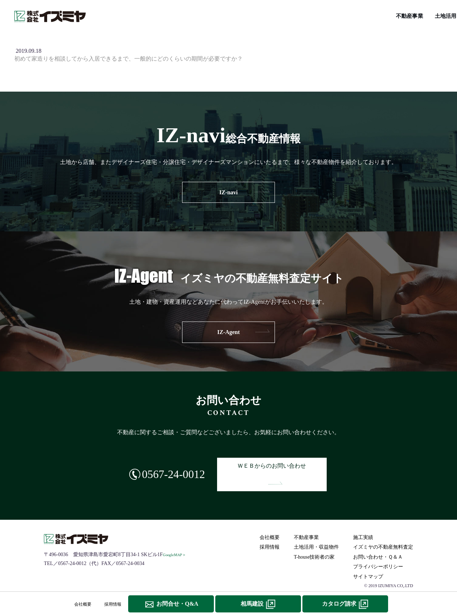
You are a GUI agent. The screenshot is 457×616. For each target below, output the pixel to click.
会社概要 (271, 525)
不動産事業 (116, 14)
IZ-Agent (228, 332)
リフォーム (353, 14)
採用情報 (271, 535)
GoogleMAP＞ (175, 543)
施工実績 (203, 14)
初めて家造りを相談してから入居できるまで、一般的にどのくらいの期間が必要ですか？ (128, 59)
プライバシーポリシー (380, 555)
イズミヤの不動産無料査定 (407, 14)
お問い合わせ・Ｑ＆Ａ (379, 545)
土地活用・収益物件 (317, 535)
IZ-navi (228, 192)
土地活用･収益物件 (161, 14)
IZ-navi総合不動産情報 (250, 14)
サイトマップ (370, 564)
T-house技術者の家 (308, 14)
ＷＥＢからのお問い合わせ (280, 468)
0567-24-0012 (161, 468)
